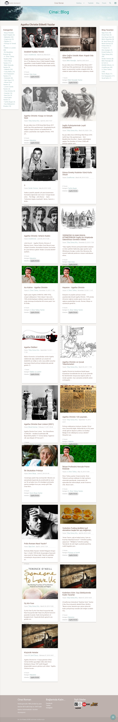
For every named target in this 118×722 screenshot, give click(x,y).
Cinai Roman (59, 3)
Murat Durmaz (32, 427)
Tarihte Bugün (72, 188)
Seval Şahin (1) (106, 78)
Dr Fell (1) (105, 63)
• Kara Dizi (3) (7, 95)
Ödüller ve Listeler (35, 372)
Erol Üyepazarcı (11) (108, 76)
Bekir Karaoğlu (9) (107, 61)
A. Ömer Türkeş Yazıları (37, 310)
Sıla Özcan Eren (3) (108, 37)
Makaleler (33, 140)
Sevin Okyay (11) (107, 74)
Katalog (80, 3)
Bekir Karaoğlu (71, 60)
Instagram (49, 708)
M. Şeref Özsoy (33, 655)
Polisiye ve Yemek (74, 552)
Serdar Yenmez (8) (107, 59)
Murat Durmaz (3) (107, 43)
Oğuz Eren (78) (106, 33)
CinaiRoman (32, 55)
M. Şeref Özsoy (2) (107, 41)
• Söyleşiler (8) (8, 78)
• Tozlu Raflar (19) (9, 72)
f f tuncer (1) (106, 48)
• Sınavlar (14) (7, 93)
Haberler (71, 441)
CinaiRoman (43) (107, 67)
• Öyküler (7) (7, 41)
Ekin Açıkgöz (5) (107, 50)
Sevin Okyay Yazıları (36, 493)
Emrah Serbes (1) (107, 52)
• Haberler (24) (8, 69)
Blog (97, 3)
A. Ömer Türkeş (33, 290)
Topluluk (90, 3)
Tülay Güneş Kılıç (33, 121)
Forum (104, 3)
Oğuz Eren (31, 546)
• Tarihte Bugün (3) (9, 102)
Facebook (49, 703)
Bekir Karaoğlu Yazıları (75, 80)
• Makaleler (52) (8, 37)
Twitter (48, 705)
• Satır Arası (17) (8, 80)
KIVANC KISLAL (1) (108, 65)
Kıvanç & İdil (26, 719)
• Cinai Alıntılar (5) (9, 91)
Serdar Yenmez (33, 188)
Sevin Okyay (32, 473)
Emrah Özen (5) (106, 35)
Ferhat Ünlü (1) (106, 46)
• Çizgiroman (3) (8, 39)
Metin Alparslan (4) (108, 39)
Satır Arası (33, 74)
